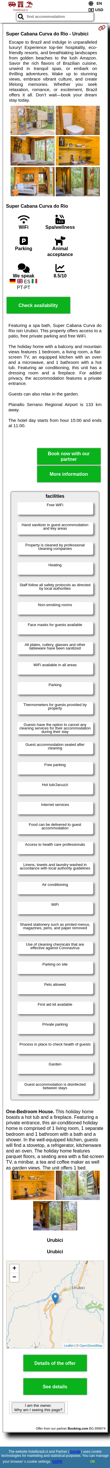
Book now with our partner (69, 456)
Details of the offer (54, 1363)
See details (55, 1386)
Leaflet (69, 1345)
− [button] (14, 1277)
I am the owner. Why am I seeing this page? (38, 1407)
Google (75, 1452)
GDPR (57, 1462)
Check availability (38, 305)
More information (69, 474)
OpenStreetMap (90, 1345)
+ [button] (14, 1268)
